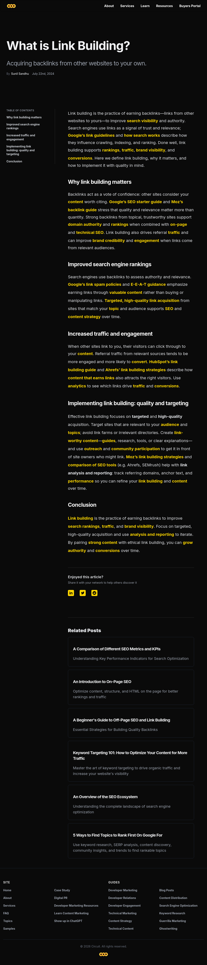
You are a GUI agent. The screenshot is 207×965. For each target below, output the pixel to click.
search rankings (84, 526)
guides (108, 440)
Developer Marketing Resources (76, 905)
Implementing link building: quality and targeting (20, 150)
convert (139, 361)
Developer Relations (122, 898)
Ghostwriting (168, 928)
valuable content (125, 292)
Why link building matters (24, 117)
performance (81, 481)
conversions (80, 158)
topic (114, 308)
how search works (142, 135)
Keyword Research (172, 913)
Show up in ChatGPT (68, 921)
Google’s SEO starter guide (135, 201)
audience (170, 424)
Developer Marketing (122, 890)
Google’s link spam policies (94, 284)
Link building (80, 518)
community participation (135, 448)
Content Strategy (120, 921)
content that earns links (91, 377)
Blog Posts (166, 890)
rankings (110, 150)
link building (151, 481)
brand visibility (150, 150)
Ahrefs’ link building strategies (135, 369)
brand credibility (109, 240)
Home (7, 890)
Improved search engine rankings (23, 126)
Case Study (62, 890)
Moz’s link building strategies (155, 456)
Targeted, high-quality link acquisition (142, 300)
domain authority (85, 224)
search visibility (142, 120)
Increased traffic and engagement (20, 137)
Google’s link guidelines (91, 135)
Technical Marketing (122, 913)
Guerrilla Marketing (172, 921)
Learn (145, 6)
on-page (178, 224)
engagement (146, 240)
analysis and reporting (152, 534)
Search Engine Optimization (178, 905)
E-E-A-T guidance (148, 284)
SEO (169, 308)
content (75, 201)
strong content (102, 542)
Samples (9, 928)
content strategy (84, 316)
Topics (8, 921)
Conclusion (14, 161)
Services (127, 6)
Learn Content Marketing (71, 913)
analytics (77, 386)
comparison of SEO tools (92, 465)
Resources (164, 6)
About (109, 6)
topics (74, 432)
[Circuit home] (11, 6)
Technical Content (121, 928)
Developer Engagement (124, 905)
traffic (128, 150)
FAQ (6, 913)
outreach (93, 448)
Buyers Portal (190, 6)
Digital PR (60, 898)
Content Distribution (173, 898)
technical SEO (90, 232)
